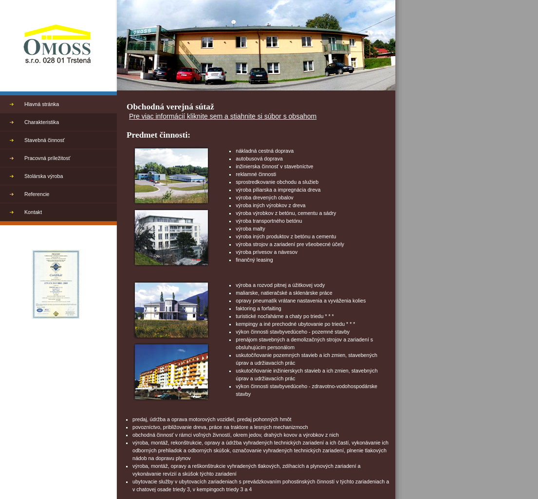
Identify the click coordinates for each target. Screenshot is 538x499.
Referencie (37, 194)
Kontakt (33, 212)
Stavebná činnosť (44, 140)
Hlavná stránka (41, 104)
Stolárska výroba (43, 176)
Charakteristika (41, 122)
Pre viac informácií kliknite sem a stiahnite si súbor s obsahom (222, 116)
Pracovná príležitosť (47, 158)
